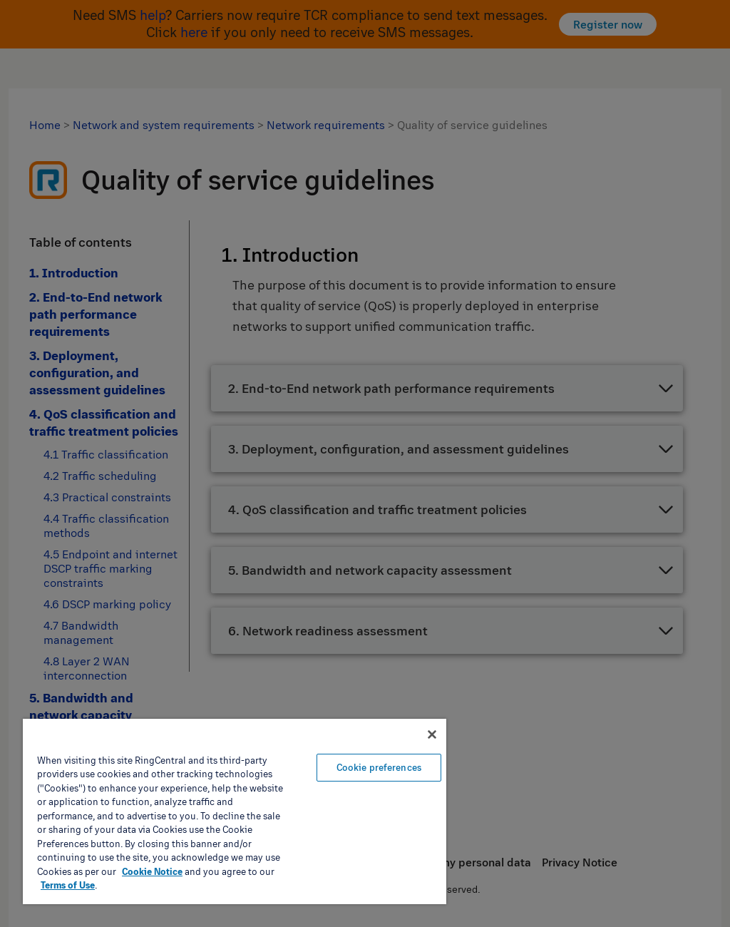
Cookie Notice (152, 871)
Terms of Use (68, 885)
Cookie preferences (378, 767)
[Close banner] (432, 734)
